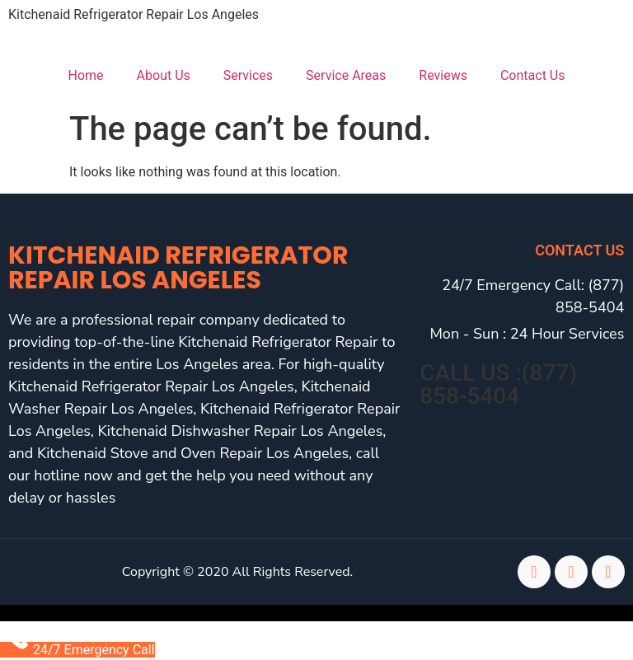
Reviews (443, 75)
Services (248, 75)
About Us (163, 75)
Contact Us (532, 75)
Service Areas (346, 75)
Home (86, 75)
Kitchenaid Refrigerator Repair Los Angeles (133, 14)
